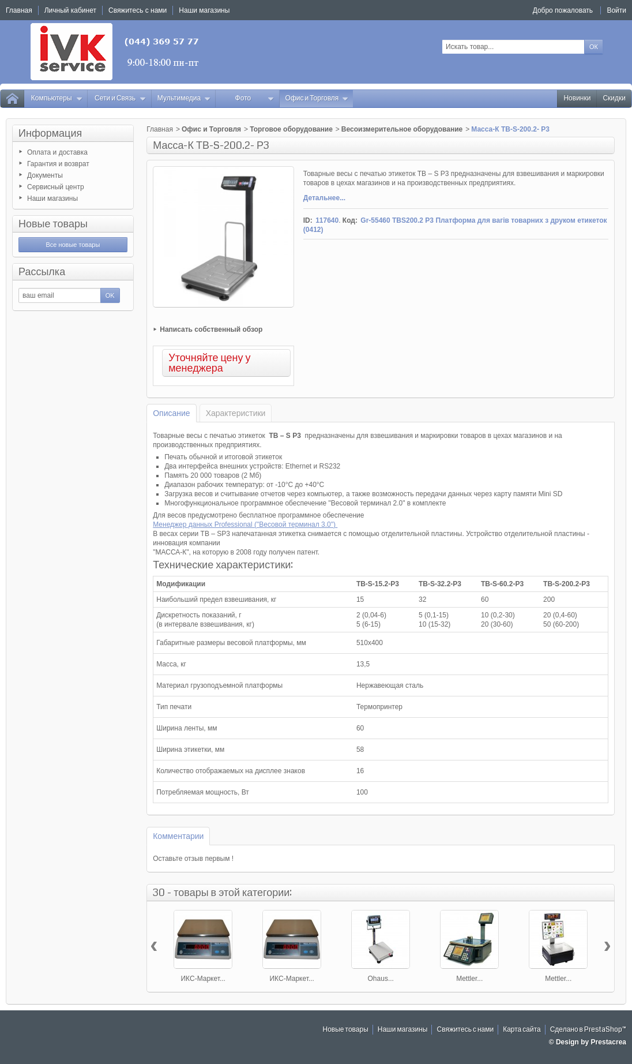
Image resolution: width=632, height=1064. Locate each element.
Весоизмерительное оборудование (401, 129)
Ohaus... (381, 979)
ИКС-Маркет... (202, 979)
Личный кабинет (70, 10)
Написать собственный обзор (211, 329)
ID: (308, 220)
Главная (159, 129)
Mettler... (469, 979)
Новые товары (53, 223)
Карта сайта (522, 1030)
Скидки (614, 98)
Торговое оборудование (291, 129)
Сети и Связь (120, 98)
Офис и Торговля (317, 98)
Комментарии (178, 836)
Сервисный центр (55, 187)
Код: (350, 220)
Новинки (576, 98)
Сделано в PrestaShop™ (588, 1030)
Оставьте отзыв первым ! (193, 859)
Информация (50, 133)
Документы (45, 175)
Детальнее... (324, 198)
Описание (171, 413)
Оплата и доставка (57, 152)
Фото (254, 98)
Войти (616, 10)
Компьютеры (57, 98)
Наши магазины (52, 198)
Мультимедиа (183, 98)
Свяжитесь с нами (465, 1030)
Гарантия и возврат (58, 164)
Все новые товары (73, 244)
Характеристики (236, 413)
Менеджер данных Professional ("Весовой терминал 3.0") (245, 524)
